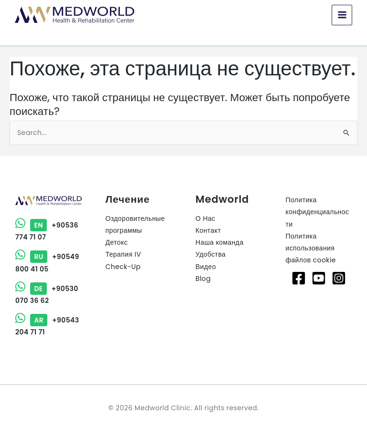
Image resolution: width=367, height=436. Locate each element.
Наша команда (219, 242)
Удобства (210, 254)
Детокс (117, 242)
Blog (203, 278)
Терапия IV (123, 254)
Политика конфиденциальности (317, 211)
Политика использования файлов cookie (311, 248)
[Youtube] (319, 278)
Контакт (208, 230)
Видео (205, 266)
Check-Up (123, 266)
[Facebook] (298, 278)
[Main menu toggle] (341, 15)
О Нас (205, 218)
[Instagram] (339, 278)
